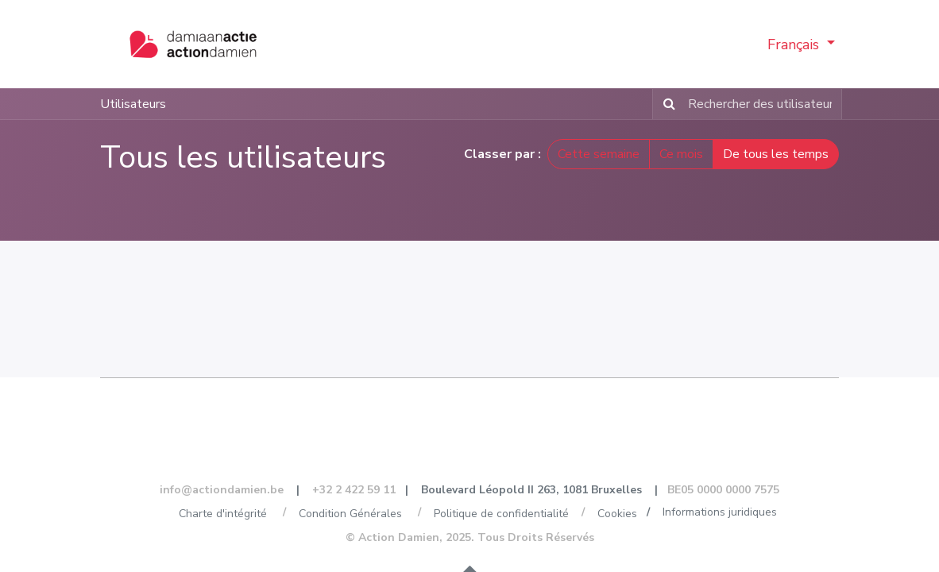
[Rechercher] (666, 105)
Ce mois (681, 155)
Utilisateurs (133, 105)
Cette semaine (599, 155)
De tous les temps (776, 155)
